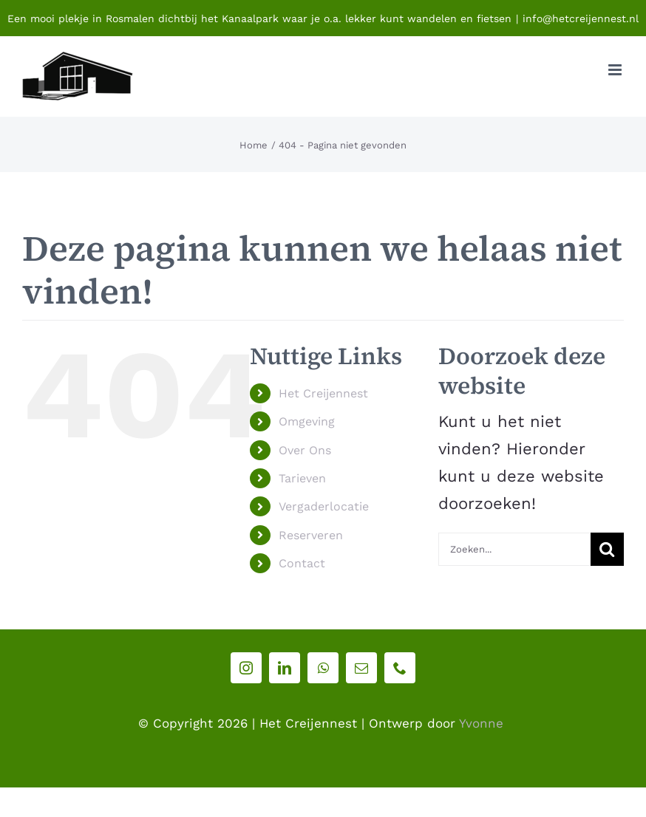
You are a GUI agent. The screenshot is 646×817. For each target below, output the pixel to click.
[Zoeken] (607, 549)
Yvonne (481, 723)
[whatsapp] (323, 667)
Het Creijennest (323, 393)
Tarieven (302, 478)
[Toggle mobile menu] (616, 70)
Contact (302, 563)
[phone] (399, 667)
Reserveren (311, 535)
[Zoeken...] (514, 549)
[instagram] (246, 667)
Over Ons (305, 450)
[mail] (361, 667)
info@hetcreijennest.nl (581, 18)
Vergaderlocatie (324, 506)
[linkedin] (284, 667)
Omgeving (307, 421)
